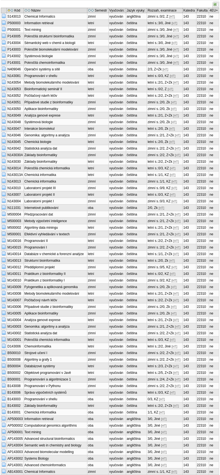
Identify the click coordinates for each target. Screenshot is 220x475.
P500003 (14, 23)
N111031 (14, 208)
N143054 (14, 82)
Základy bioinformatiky (40, 155)
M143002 (14, 333)
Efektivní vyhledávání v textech (47, 234)
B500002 (14, 373)
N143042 (14, 148)
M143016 (14, 241)
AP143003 (15, 452)
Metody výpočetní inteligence (45, 221)
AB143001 (15, 472)
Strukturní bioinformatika (42, 261)
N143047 (14, 129)
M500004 (14, 214)
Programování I (35, 247)
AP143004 (15, 445)
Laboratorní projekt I (39, 201)
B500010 (14, 353)
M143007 (14, 300)
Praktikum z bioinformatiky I (44, 280)
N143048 (14, 122)
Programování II (36, 241)
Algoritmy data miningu (41, 228)
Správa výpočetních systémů (45, 392)
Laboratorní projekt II (39, 195)
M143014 (14, 254)
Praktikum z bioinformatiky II (45, 274)
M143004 (14, 320)
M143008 (14, 294)
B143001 (14, 412)
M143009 (14, 287)
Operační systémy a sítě (42, 69)
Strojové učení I (35, 353)
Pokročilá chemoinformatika (44, 63)
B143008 (14, 386)
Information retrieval (39, 23)
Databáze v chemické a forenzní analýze (54, 254)
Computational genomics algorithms (50, 425)
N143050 (14, 109)
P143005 (14, 36)
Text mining (32, 30)
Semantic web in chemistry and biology (52, 445)
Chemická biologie (37, 142)
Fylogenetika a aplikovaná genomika (51, 287)
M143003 (14, 326)
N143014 (14, 168)
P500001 (14, 30)
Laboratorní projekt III (40, 188)
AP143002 (15, 458)
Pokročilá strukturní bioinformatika (49, 36)
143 (186, 16)
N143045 (14, 142)
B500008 (14, 359)
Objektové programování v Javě (47, 373)
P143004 (14, 43)
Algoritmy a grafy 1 (38, 359)
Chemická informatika (40, 175)
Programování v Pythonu (42, 386)
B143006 (14, 392)
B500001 (14, 379)
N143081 (14, 76)
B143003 (14, 399)
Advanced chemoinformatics (45, 465)
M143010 (14, 280)
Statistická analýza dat (40, 148)
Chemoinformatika (37, 346)
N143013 (14, 181)
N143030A (15, 155)
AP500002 (15, 425)
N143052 (14, 96)
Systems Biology (36, 458)
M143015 (14, 247)
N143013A (15, 175)
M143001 (14, 340)
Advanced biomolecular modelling (49, 452)
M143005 (14, 313)
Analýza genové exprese (42, 115)
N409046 (14, 69)
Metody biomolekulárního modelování (51, 82)
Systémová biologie (38, 56)
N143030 (14, 162)
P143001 (14, 63)
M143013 (14, 261)
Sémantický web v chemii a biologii (49, 43)
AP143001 (15, 465)
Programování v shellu (40, 76)
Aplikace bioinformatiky (41, 109)
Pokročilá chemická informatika (47, 168)
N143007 (14, 195)
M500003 (14, 221)
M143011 (14, 274)
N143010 (14, 188)
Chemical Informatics (39, 16)
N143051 (14, 102)
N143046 (14, 135)
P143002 (14, 56)
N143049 (14, 115)
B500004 (14, 366)
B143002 (14, 406)
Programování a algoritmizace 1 (47, 379)
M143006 (14, 307)
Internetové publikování (41, 208)
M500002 (14, 228)
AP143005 (15, 439)
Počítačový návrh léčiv (40, 96)
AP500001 (15, 432)
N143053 (14, 89)
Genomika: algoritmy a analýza (47, 135)
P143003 (14, 49)
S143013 (14, 16)
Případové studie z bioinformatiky (48, 102)
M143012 (14, 267)
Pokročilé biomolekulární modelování (51, 49)
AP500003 (15, 419)
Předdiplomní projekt (39, 267)
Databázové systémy (39, 366)
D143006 (14, 346)
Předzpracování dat (38, 214)
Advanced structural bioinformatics (49, 439)
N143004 (14, 201)
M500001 (14, 234)
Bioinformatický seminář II (43, 89)
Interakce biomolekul (39, 129)
